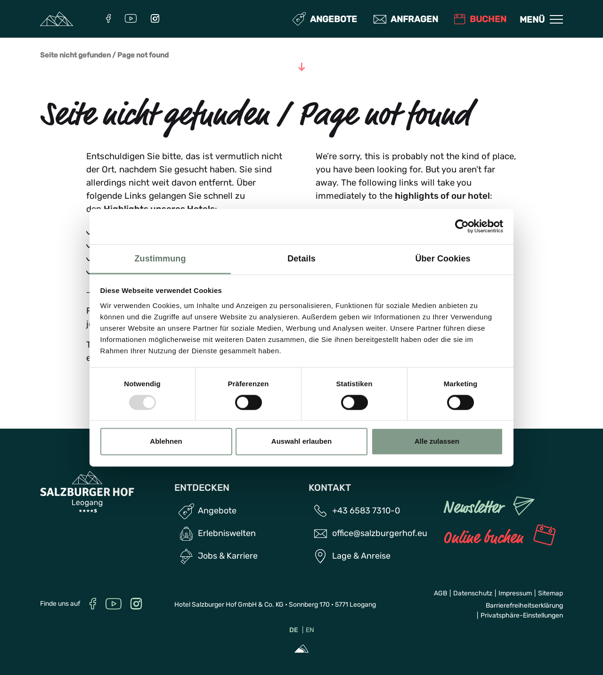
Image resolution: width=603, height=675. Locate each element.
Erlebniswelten (227, 533)
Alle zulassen (437, 442)
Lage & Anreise (361, 556)
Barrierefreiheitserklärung (524, 606)
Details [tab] (301, 258)
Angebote (326, 19)
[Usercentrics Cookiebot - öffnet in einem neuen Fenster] (462, 226)
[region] (301, 321)
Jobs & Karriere (228, 556)
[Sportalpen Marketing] (301, 650)
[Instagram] (155, 19)
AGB (440, 593)
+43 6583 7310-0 (366, 510)
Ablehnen (166, 442)
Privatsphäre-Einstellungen (522, 615)
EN (310, 630)
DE (293, 630)
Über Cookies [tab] (442, 258)
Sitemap (550, 593)
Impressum (515, 593)
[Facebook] (108, 19)
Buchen (480, 19)
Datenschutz (472, 593)
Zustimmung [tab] (160, 258)
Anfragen (406, 19)
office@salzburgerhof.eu (379, 533)
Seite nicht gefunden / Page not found (104, 55)
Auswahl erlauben (301, 442)
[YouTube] (130, 19)
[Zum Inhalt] (301, 68)
